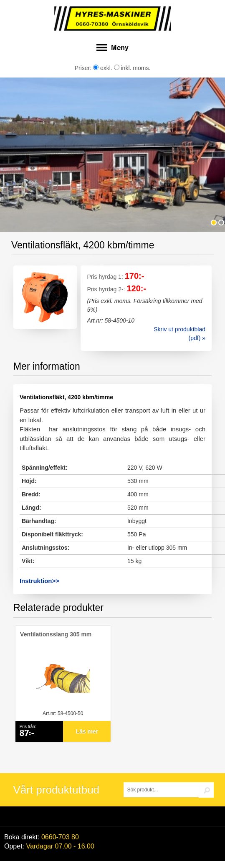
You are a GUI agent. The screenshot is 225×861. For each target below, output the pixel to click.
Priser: (84, 68)
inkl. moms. (132, 68)
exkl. (102, 68)
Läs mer (87, 731)
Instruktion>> (39, 580)
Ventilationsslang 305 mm (55, 634)
